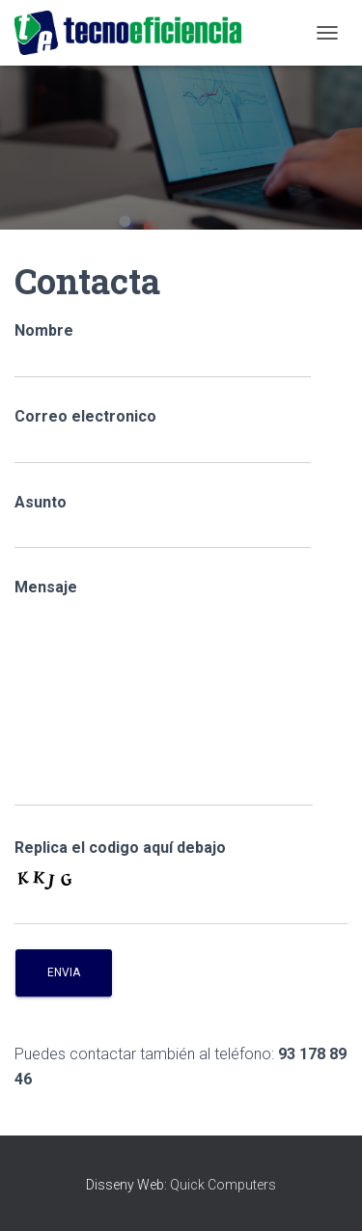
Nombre (162, 349)
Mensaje (163, 692)
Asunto (162, 521)
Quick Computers (223, 1184)
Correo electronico (162, 435)
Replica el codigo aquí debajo (120, 847)
